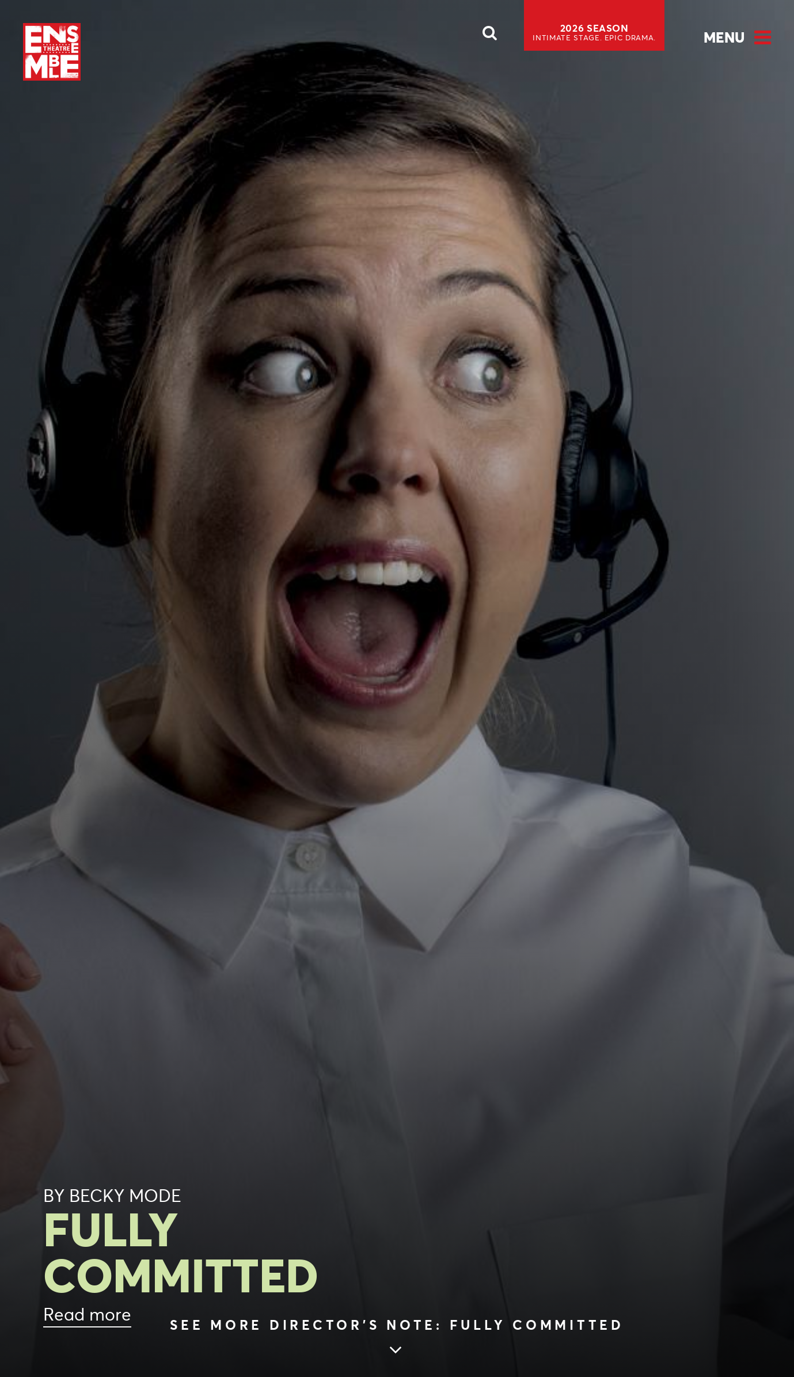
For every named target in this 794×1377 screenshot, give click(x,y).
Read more (87, 1314)
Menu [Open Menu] (724, 37)
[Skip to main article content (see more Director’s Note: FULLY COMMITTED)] (397, 1338)
